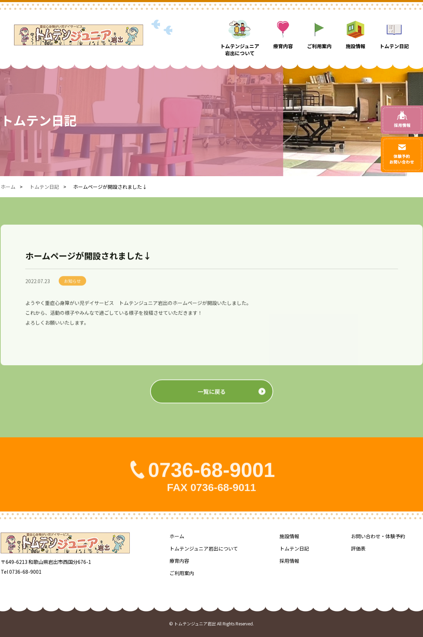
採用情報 (289, 560)
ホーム (8, 186)
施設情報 (289, 536)
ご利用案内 (181, 573)
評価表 (358, 548)
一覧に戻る (212, 398)
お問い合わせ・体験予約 (378, 536)
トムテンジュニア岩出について (203, 548)
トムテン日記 (44, 186)
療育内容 (179, 560)
